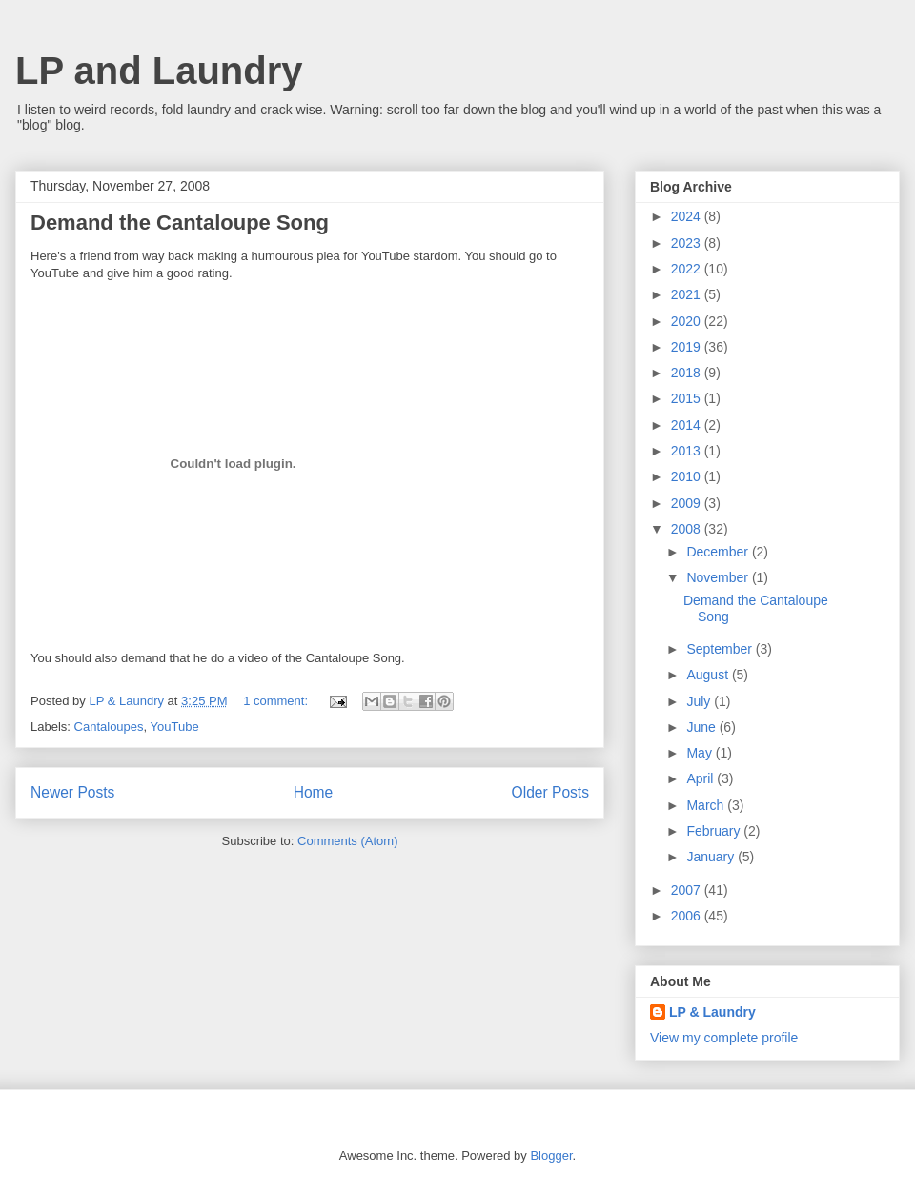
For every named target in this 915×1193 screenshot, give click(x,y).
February (714, 831)
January (712, 856)
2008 (687, 528)
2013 (687, 450)
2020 (687, 321)
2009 (687, 503)
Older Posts (550, 792)
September (720, 649)
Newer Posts (72, 792)
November (718, 577)
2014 (687, 425)
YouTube (175, 726)
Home (314, 792)
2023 (687, 243)
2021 (687, 294)
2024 (687, 216)
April (701, 778)
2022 (687, 268)
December (718, 551)
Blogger (551, 1155)
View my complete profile (724, 1037)
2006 (687, 915)
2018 (687, 372)
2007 (687, 890)
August (708, 674)
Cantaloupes (109, 726)
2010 (687, 476)
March (706, 805)
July (700, 701)
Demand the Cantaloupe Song (179, 222)
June (702, 727)
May (700, 752)
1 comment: (277, 701)
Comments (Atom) (347, 841)
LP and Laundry (159, 70)
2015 (687, 398)
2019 (687, 346)
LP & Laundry (712, 1012)
